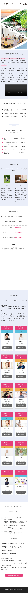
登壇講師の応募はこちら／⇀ (14, 575)
